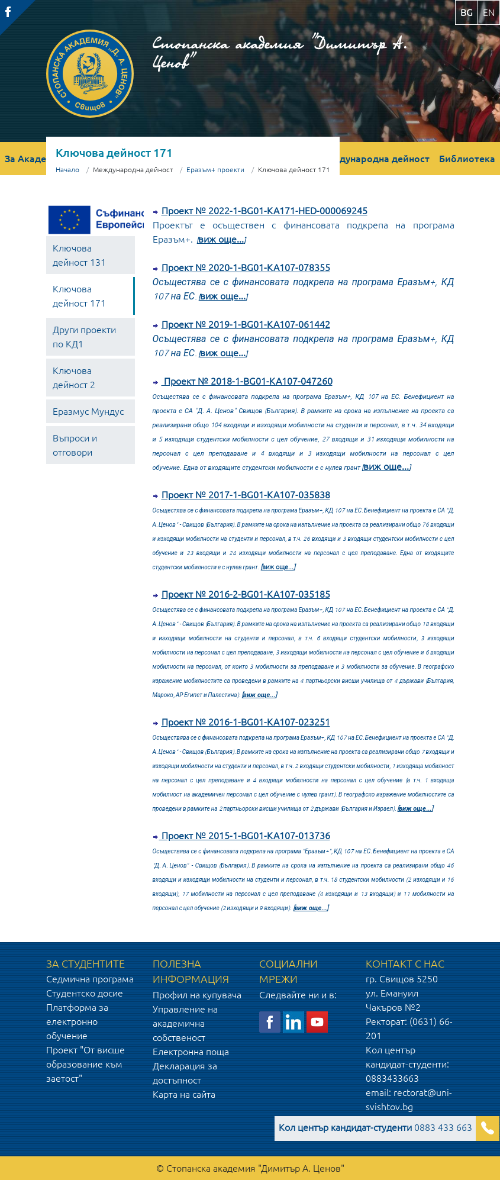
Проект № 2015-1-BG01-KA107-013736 (244, 835)
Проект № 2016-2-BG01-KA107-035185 (246, 594)
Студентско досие (84, 993)
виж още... (221, 239)
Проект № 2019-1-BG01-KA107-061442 (246, 324)
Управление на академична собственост (185, 1023)
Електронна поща (191, 1051)
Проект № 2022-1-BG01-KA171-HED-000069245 (264, 210)
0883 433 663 (375, 1127)
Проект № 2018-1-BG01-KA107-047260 (247, 381)
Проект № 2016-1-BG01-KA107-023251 (246, 722)
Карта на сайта (184, 1094)
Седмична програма (90, 978)
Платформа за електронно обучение (77, 1021)
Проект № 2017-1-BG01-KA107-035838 (246, 494)
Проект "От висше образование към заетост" (85, 1064)
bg (466, 12)
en (489, 12)
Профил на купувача (197, 994)
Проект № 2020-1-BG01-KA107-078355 (246, 267)
